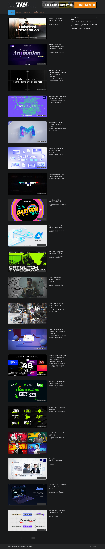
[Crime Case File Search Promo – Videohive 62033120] (27, 313)
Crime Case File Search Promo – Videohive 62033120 (56, 305)
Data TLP (18, 12)
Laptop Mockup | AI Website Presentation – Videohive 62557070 (57, 487)
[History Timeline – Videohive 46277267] (27, 469)
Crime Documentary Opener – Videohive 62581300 (55, 279)
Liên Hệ (42, 12)
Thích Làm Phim (29, 546)
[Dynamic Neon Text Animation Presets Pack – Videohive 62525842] (27, 54)
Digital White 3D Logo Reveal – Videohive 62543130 (55, 124)
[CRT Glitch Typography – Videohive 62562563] (27, 261)
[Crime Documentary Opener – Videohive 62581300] (27, 287)
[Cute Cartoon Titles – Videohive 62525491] (27, 210)
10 (43, 538)
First (18, 538)
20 (47, 538)
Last (57, 538)
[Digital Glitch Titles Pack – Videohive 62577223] (27, 184)
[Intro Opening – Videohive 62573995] (27, 443)
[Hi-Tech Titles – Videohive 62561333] (27, 417)
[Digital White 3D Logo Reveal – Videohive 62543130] (27, 132)
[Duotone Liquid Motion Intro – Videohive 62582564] (27, 106)
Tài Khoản (27, 12)
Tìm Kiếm (35, 12)
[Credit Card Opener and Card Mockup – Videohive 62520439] (27, 339)
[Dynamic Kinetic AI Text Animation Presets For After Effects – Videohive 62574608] (27, 80)
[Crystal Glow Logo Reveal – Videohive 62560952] (27, 236)
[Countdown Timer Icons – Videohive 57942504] (27, 391)
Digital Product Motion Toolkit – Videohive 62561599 (56, 150)
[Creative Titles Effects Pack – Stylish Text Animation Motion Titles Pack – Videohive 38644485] (27, 365)
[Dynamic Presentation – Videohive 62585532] (27, 28)
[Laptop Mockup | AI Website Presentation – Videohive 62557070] (27, 495)
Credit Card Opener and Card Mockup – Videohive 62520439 (57, 331)
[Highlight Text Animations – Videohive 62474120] (27, 520)
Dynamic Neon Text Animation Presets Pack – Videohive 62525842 (57, 46)
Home (11, 12)
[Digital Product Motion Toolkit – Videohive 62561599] (27, 158)
